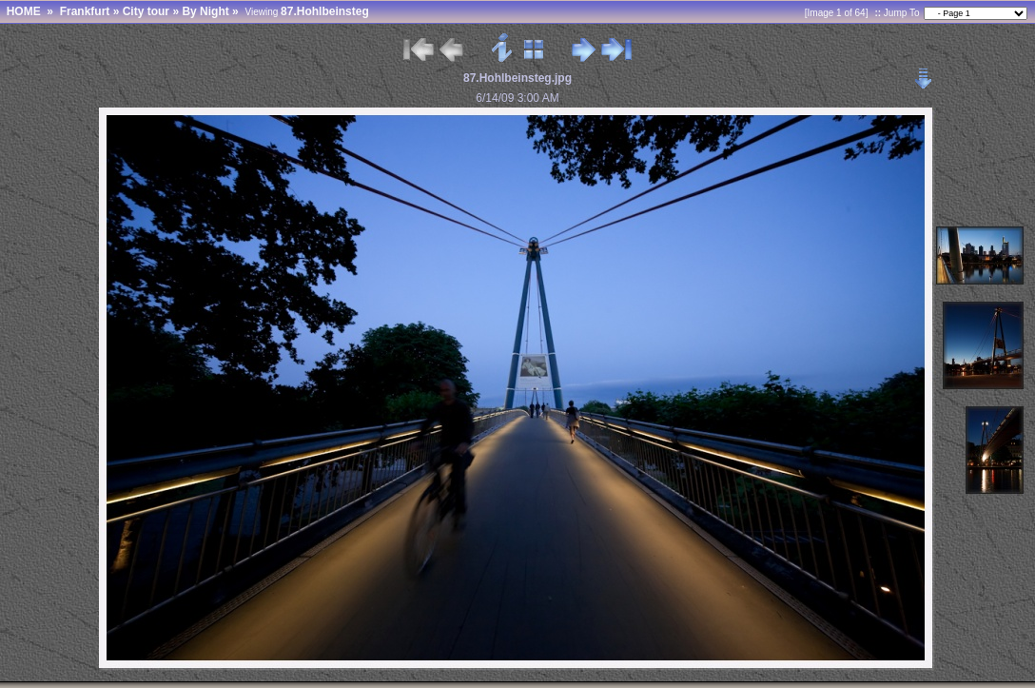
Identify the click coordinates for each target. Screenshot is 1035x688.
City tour (146, 11)
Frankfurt (85, 11)
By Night (205, 11)
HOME (24, 11)
